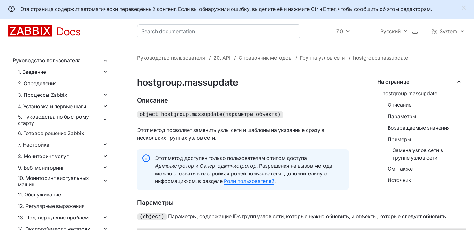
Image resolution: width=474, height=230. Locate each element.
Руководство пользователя (47, 60)
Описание (399, 105)
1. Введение (32, 72)
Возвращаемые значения (419, 128)
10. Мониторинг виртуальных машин (53, 181)
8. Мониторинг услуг (43, 156)
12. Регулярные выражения (51, 206)
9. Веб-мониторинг (41, 168)
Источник (399, 180)
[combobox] (220, 31)
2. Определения (37, 83)
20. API (221, 58)
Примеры (399, 139)
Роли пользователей (249, 180)
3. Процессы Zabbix (42, 95)
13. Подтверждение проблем (53, 217)
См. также (400, 168)
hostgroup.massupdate (409, 93)
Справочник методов (265, 58)
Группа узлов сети (322, 58)
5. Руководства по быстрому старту (53, 119)
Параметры (402, 116)
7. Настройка (33, 145)
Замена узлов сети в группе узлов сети (418, 154)
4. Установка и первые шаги (52, 106)
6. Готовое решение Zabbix (51, 133)
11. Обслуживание (39, 194)
